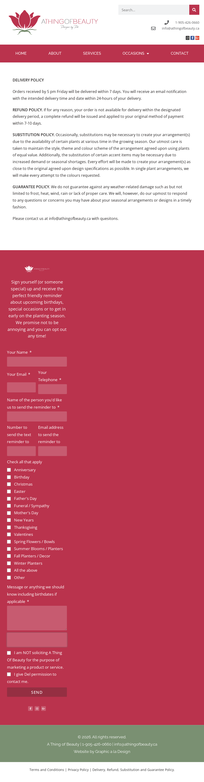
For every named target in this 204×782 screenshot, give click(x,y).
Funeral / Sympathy (31, 505)
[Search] (194, 10)
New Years (24, 520)
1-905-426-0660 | (98, 744)
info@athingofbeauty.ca (135, 744)
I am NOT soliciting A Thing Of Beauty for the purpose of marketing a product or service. (35, 660)
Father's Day (25, 498)
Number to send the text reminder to (19, 434)
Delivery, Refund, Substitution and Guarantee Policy (133, 769)
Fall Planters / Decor (32, 556)
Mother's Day (26, 512)
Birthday (21, 477)
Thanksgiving (25, 527)
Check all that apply (24, 461)
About (55, 53)
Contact (180, 53)
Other (19, 577)
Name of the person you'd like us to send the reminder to (34, 403)
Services (92, 53)
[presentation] (37, 640)
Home (21, 53)
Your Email (17, 374)
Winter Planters (28, 563)
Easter (20, 491)
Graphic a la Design (112, 751)
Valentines (23, 534)
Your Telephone (48, 376)
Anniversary (25, 469)
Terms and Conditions (46, 769)
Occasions (136, 53)
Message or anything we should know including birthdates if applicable (35, 594)
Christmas (23, 484)
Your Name (18, 352)
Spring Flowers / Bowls (34, 541)
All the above (25, 570)
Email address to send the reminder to (50, 434)
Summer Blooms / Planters (38, 548)
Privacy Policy (78, 769)
